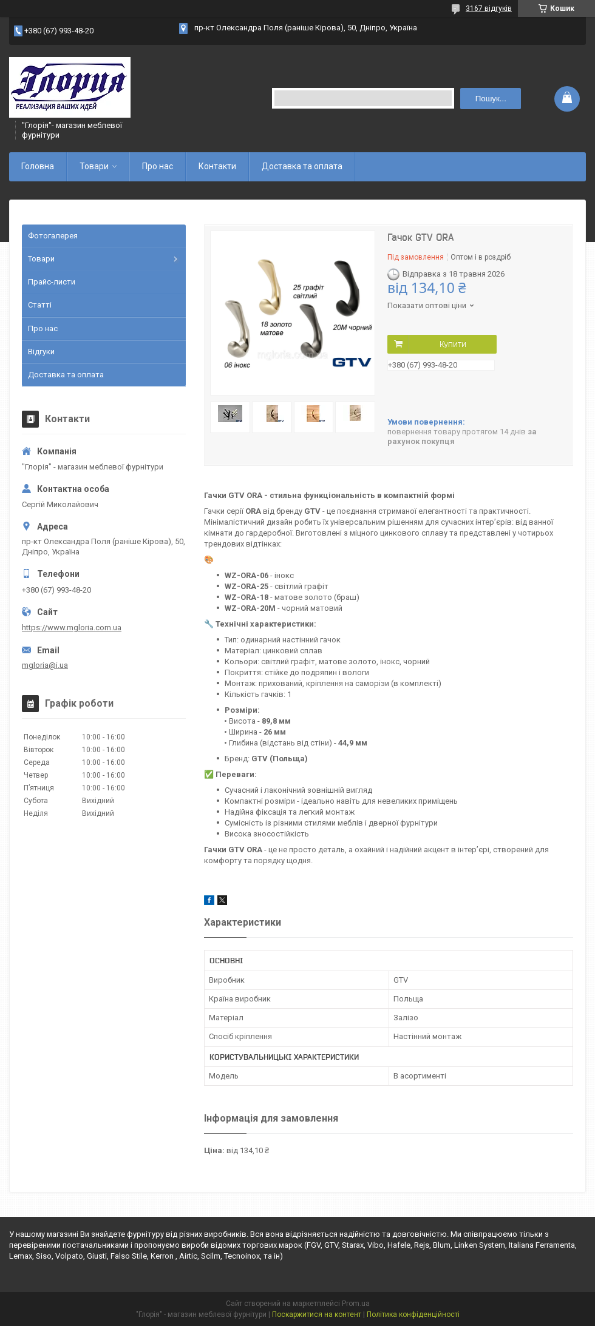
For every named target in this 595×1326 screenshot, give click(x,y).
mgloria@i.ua (45, 665)
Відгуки (41, 351)
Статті (40, 304)
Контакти (217, 166)
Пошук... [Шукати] (490, 98)
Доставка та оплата (302, 166)
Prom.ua (356, 1303)
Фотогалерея (53, 235)
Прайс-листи (51, 281)
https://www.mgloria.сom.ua (71, 627)
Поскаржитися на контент (316, 1314)
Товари (94, 166)
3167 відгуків (489, 8)
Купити (453, 344)
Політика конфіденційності (413, 1314)
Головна (37, 166)
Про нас (157, 166)
